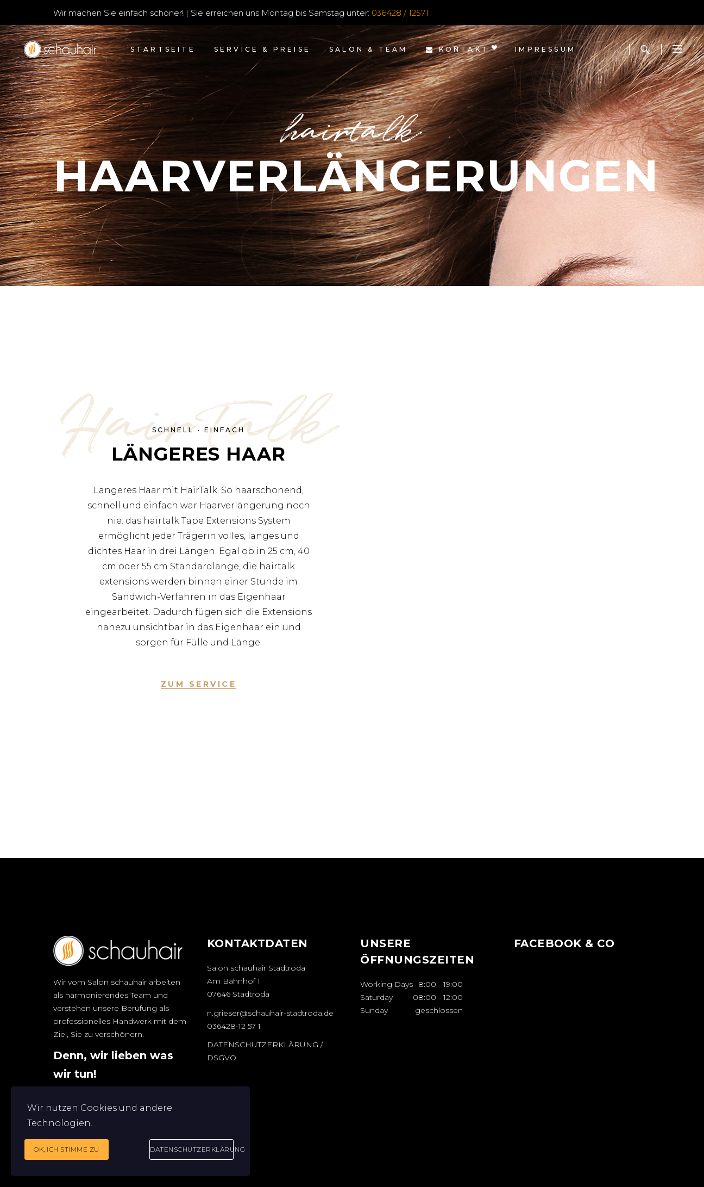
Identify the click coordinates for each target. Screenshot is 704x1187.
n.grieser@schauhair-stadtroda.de (270, 1013)
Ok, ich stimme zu (66, 1149)
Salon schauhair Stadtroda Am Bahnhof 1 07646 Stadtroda (256, 981)
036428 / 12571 (400, 13)
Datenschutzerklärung (192, 1149)
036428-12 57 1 (234, 1026)
